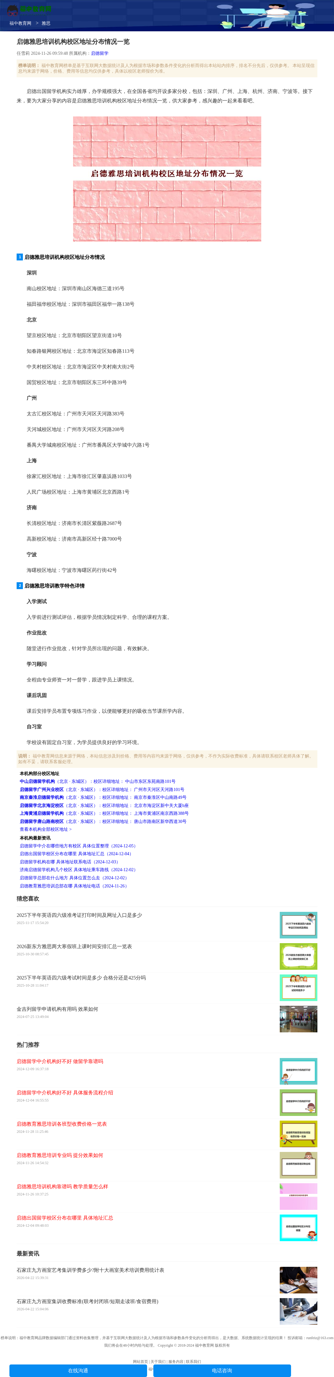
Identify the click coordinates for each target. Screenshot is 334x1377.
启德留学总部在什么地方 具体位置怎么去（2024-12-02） (74, 878)
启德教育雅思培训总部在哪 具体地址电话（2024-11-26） (74, 886)
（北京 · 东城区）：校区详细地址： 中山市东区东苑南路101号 (98, 781)
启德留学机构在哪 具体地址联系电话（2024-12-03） (70, 862)
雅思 (46, 23)
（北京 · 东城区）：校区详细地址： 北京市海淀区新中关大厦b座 (104, 805)
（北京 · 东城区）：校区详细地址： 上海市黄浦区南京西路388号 (104, 813)
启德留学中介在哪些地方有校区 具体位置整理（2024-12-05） (79, 846)
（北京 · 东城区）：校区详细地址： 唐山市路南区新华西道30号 (103, 821)
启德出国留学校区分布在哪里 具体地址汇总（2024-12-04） (77, 853)
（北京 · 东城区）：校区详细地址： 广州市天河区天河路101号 (102, 789)
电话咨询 (222, 1370)
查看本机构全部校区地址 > (46, 829)
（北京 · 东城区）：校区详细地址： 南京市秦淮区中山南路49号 (103, 797)
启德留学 (100, 53)
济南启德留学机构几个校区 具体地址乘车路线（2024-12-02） (79, 869)
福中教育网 (20, 23)
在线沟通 (78, 1370)
